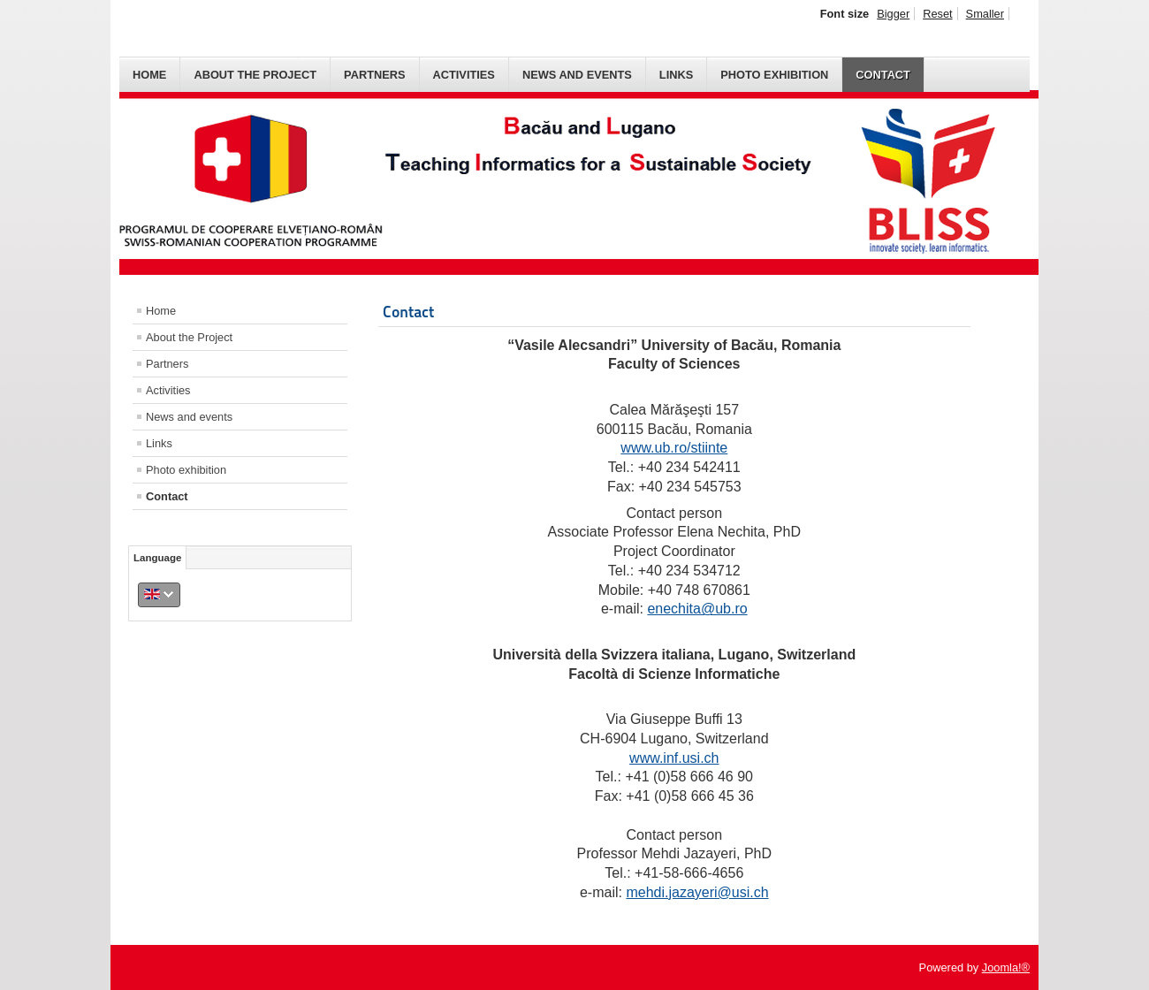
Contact (883, 74)
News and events (577, 74)
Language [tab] (157, 557)
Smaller (985, 13)
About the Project (255, 74)
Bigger (893, 13)
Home (149, 74)
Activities (464, 74)
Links (676, 74)
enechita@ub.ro (697, 608)
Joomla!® (1006, 967)
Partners (374, 74)
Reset (937, 13)
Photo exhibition (774, 74)
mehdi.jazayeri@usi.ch (697, 892)
